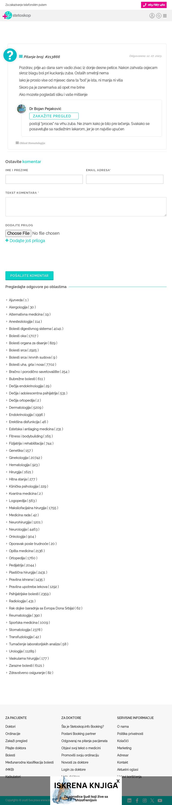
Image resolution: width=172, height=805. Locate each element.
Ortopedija (17, 558)
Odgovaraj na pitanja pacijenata (84, 741)
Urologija (16, 651)
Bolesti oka (17, 336)
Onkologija (17, 537)
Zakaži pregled (16, 741)
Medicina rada (19, 515)
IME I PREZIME (16, 170)
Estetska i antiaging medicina (31, 429)
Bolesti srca (18, 350)
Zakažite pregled (52, 116)
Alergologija (18, 307)
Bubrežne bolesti (22, 379)
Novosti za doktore (74, 762)
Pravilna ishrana (21, 580)
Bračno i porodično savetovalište (34, 372)
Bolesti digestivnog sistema (30, 329)
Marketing (124, 748)
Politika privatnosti (130, 734)
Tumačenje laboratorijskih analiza (34, 644)
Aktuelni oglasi (127, 769)
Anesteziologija (20, 322)
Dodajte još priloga (25, 240)
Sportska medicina (23, 623)
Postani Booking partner (78, 734)
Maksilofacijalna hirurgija (27, 508)
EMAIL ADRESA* (98, 170)
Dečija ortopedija (22, 400)
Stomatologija (19, 630)
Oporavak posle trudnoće (28, 544)
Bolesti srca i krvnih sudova (30, 357)
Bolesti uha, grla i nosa (26, 365)
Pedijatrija (16, 565)
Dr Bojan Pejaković (45, 109)
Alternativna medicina (26, 314)
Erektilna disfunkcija (24, 422)
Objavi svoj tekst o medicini (81, 748)
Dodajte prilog (19, 225)
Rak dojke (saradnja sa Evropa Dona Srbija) (41, 608)
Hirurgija (15, 472)
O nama (123, 726)
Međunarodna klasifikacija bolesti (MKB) (29, 766)
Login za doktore (73, 769)
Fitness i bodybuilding (26, 436)
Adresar (123, 755)
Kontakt (122, 762)
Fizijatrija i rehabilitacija (26, 443)
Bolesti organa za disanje (28, 343)
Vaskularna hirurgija (24, 658)
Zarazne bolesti (20, 666)
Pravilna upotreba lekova (28, 587)
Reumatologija (20, 615)
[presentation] (39, 256)
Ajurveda (16, 300)
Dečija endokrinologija (26, 386)
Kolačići (123, 741)
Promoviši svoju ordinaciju (80, 755)
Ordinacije (12, 734)
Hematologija (19, 465)
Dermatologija (20, 408)
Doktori (10, 726)
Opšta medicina (21, 551)
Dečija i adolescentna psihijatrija (33, 393)
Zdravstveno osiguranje (27, 673)
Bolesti (10, 755)
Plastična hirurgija (22, 572)
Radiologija (17, 601)
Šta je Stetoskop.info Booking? (82, 726)
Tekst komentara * (22, 192)
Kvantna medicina (23, 494)
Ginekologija (18, 458)
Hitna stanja (18, 479)
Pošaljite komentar (29, 276)
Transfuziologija (21, 637)
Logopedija (17, 501)
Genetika (16, 451)
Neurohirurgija (20, 522)
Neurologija (18, 529)
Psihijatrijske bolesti (24, 594)
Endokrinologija (21, 415)
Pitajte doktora (15, 748)
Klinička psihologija (23, 486)
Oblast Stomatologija (30, 143)
